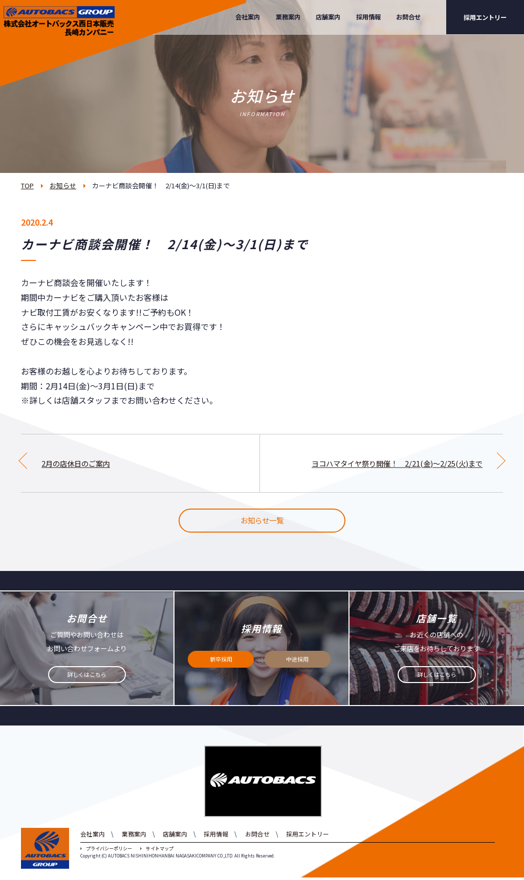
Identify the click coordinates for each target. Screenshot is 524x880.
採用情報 (368, 16)
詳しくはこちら (87, 677)
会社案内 (247, 16)
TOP (27, 185)
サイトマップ (156, 851)
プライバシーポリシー (106, 851)
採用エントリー (485, 17)
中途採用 (297, 662)
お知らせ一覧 (262, 522)
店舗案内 (328, 16)
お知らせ (63, 185)
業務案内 (288, 16)
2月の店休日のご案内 (80, 463)
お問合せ (408, 16)
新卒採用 (221, 662)
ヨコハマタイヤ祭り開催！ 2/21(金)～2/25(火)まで (386, 463)
